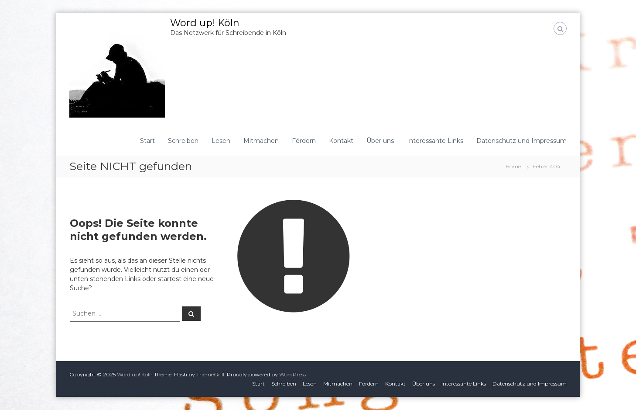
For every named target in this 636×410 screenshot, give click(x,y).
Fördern (304, 141)
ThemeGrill (210, 374)
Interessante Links (435, 141)
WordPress (292, 374)
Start (147, 141)
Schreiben (183, 141)
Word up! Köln (204, 23)
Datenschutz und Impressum (521, 141)
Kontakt (341, 141)
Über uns (380, 141)
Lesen (221, 141)
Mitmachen (261, 141)
